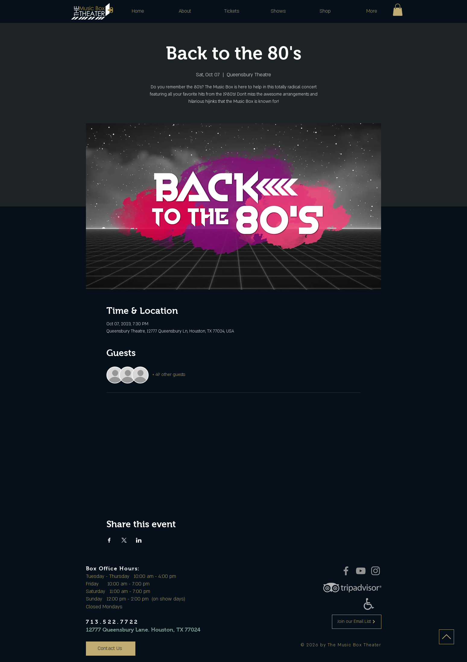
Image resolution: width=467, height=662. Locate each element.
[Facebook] (346, 571)
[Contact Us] (110, 649)
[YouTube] (361, 571)
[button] (185, 11)
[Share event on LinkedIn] (139, 540)
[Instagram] (375, 571)
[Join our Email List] (356, 622)
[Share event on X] (124, 540)
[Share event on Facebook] (109, 540)
